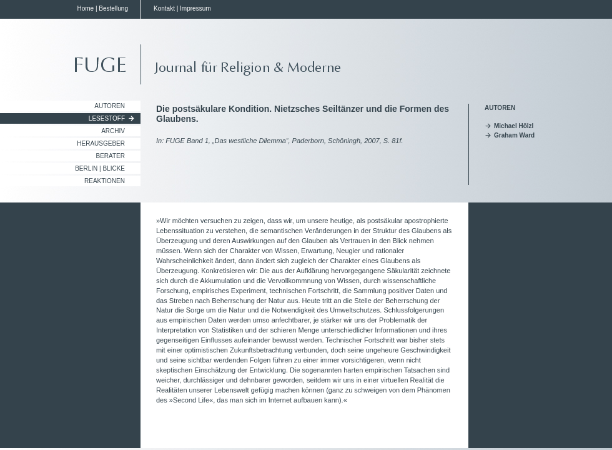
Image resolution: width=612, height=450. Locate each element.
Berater (111, 155)
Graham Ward (514, 135)
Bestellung (113, 8)
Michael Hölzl (513, 125)
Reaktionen (104, 181)
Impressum (195, 8)
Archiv (113, 131)
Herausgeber (101, 143)
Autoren (109, 105)
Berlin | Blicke (100, 168)
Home (85, 8)
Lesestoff (107, 118)
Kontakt (164, 8)
